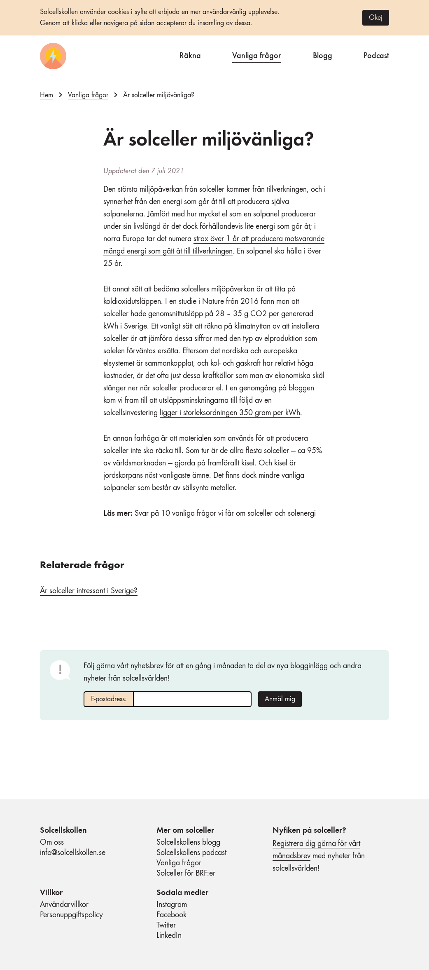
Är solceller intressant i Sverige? (89, 591)
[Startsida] (53, 56)
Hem (46, 95)
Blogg (322, 54)
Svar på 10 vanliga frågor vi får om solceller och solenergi (225, 514)
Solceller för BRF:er (185, 873)
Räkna (190, 54)
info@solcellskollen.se (72, 853)
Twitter (166, 925)
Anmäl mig (280, 699)
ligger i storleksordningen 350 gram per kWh (230, 413)
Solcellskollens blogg (188, 842)
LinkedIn (169, 936)
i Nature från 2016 (228, 302)
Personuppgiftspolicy (71, 915)
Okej (375, 17)
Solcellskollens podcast (191, 853)
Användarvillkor (64, 905)
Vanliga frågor (256, 54)
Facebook (171, 915)
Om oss (52, 842)
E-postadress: (108, 699)
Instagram (171, 905)
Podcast (376, 54)
